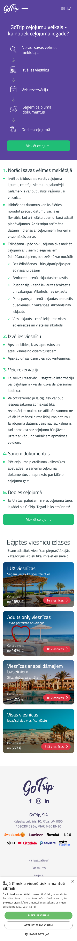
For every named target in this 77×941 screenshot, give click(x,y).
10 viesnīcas (57, 649)
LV (69, 8)
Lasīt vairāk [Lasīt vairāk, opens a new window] (29, 906)
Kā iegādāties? (38, 860)
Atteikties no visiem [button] (38, 925)
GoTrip (11, 8)
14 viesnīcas (57, 600)
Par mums (38, 868)
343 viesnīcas (57, 746)
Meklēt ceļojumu (39, 145)
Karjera (38, 875)
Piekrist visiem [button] (38, 915)
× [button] (72, 881)
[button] (38, 934)
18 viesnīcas (57, 698)
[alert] (38, 909)
